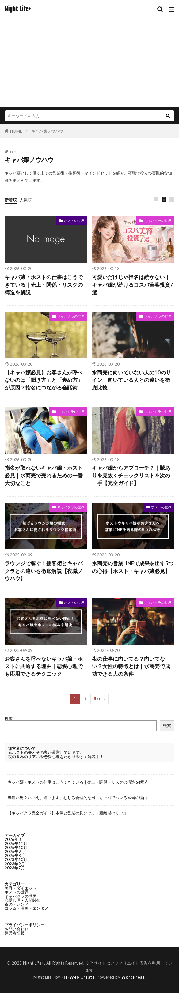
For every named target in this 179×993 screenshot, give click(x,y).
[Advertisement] (89, 58)
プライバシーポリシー (24, 924)
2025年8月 (15, 855)
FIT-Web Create (78, 977)
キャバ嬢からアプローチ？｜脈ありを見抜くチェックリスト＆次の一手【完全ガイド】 (131, 475)
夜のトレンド (17, 904)
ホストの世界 (74, 221)
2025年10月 (16, 847)
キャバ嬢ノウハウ (47, 131)
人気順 (26, 199)
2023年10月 (16, 859)
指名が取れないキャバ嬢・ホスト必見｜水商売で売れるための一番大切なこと (44, 475)
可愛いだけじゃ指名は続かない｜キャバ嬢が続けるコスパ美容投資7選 (132, 284)
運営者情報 (15, 933)
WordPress (133, 977)
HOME (16, 131)
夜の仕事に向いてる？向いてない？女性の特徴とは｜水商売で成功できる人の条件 (131, 666)
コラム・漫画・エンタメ (26, 908)
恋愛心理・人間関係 (22, 900)
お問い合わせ (17, 929)
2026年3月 (15, 839)
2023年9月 (15, 863)
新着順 (11, 199)
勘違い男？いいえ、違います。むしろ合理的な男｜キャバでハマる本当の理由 (77, 797)
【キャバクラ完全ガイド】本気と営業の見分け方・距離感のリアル (67, 813)
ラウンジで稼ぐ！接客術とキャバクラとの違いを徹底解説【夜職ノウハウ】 (44, 571)
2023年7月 (15, 867)
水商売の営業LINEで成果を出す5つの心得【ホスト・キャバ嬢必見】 (132, 567)
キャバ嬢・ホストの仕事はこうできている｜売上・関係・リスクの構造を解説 (44, 284)
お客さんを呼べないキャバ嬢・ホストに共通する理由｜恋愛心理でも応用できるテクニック (44, 666)
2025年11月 (16, 843)
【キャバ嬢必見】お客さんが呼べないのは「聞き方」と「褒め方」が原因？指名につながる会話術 (44, 380)
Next (98, 698)
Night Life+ (18, 9)
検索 (9, 718)
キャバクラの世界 (157, 221)
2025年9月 (15, 851)
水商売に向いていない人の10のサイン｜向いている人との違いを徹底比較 (131, 380)
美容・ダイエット (20, 888)
